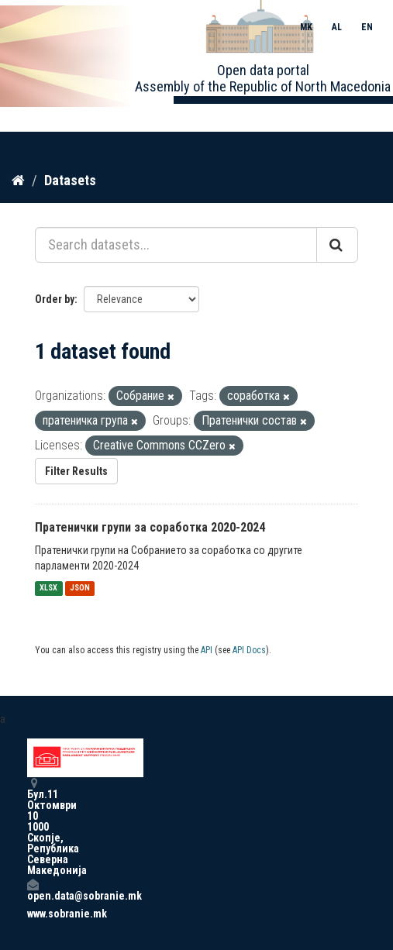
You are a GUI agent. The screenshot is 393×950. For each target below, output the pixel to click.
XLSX (48, 588)
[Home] (18, 180)
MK (306, 27)
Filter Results (76, 471)
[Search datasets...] (176, 245)
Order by (54, 299)
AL (337, 27)
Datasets (70, 180)
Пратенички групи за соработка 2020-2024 (150, 527)
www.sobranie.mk (32, 913)
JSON (80, 588)
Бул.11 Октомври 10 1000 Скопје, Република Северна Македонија (32, 826)
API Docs (249, 650)
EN (367, 27)
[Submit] (337, 245)
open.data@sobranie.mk (32, 890)
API (206, 650)
